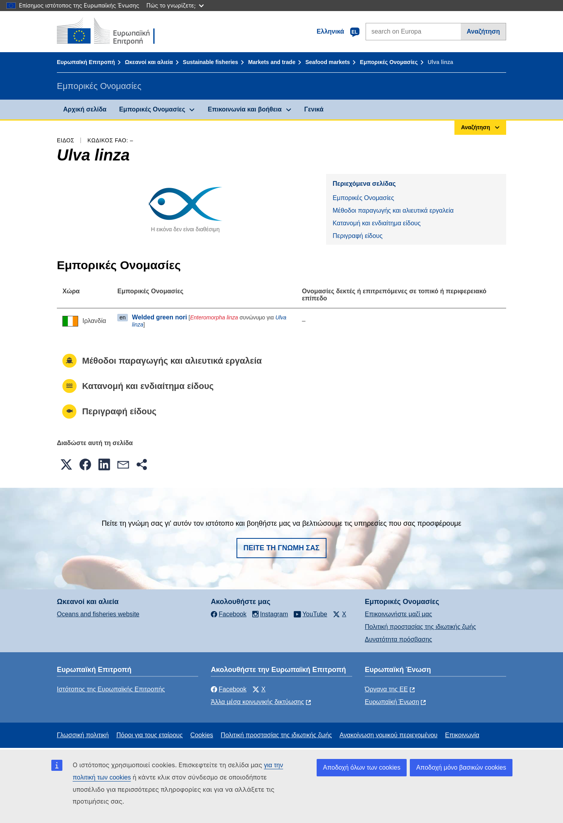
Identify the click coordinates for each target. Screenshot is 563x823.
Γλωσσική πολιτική (83, 735)
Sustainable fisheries (210, 62)
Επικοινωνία (462, 735)
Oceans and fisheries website (98, 614)
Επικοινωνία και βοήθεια (245, 109)
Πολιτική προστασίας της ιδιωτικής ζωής (420, 626)
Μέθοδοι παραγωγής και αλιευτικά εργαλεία (393, 210)
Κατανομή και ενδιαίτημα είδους (376, 223)
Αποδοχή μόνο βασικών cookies (461, 767)
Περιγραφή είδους (357, 235)
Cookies (201, 735)
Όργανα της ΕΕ (386, 689)
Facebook (228, 689)
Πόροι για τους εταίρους (149, 735)
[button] (66, 464)
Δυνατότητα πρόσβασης (398, 639)
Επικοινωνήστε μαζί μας (398, 614)
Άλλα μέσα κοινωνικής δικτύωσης (257, 701)
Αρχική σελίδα (85, 109)
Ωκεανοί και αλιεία (149, 62)
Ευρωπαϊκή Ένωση (392, 701)
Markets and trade (271, 62)
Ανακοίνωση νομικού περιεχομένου (388, 735)
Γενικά (314, 109)
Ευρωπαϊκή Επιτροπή (86, 62)
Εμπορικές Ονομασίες (389, 62)
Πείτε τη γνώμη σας (282, 548)
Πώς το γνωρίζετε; (175, 5)
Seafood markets (327, 62)
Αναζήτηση (483, 31)
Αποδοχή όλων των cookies (361, 767)
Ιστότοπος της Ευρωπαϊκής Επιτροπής (111, 689)
